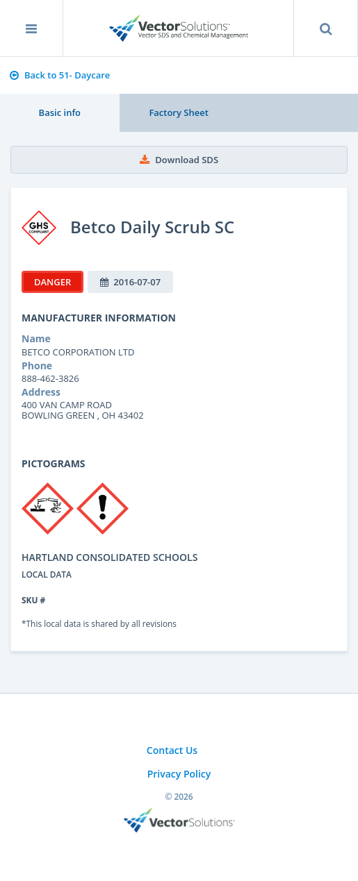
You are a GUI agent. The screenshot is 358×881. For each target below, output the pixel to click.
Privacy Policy (179, 773)
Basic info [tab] (60, 112)
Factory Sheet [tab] (178, 112)
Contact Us (172, 750)
